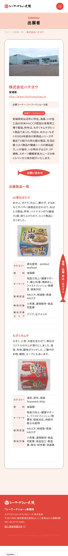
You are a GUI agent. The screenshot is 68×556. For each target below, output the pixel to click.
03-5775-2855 (17, 521)
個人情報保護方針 (15, 526)
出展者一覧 (18, 32)
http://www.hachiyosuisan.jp (27, 96)
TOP (6, 32)
